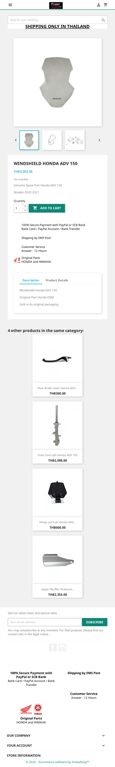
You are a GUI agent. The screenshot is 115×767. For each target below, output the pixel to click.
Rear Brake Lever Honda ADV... (57, 388)
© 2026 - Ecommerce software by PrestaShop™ (57, 762)
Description (30, 280)
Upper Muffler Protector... (57, 589)
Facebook (53, 647)
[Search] (57, 20)
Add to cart (47, 208)
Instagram (62, 647)
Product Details (57, 280)
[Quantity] (18, 208)
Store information (24, 755)
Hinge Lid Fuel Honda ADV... (57, 522)
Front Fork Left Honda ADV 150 (57, 455)
